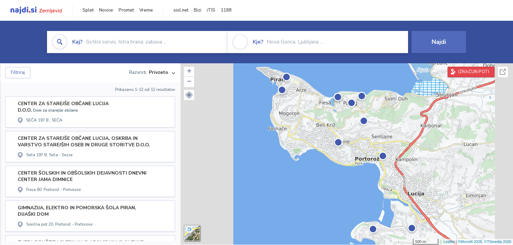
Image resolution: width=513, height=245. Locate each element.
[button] (189, 95)
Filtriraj (18, 72)
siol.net (180, 10)
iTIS (211, 10)
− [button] (189, 82)
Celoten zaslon (503, 72)
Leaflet (449, 242)
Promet (126, 10)
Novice (106, 10)
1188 (226, 10)
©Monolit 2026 (470, 242)
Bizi (197, 10)
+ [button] (189, 72)
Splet (88, 10)
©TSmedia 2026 (497, 242)
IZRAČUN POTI (473, 72)
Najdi (439, 42)
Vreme (146, 10)
